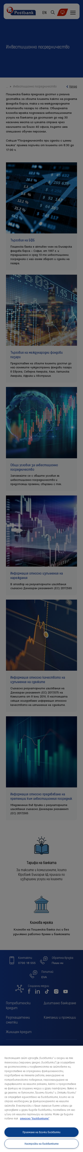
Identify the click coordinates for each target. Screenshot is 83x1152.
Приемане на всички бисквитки (41, 1132)
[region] (41, 1099)
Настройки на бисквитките (42, 1143)
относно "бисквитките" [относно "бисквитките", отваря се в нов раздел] (34, 1118)
